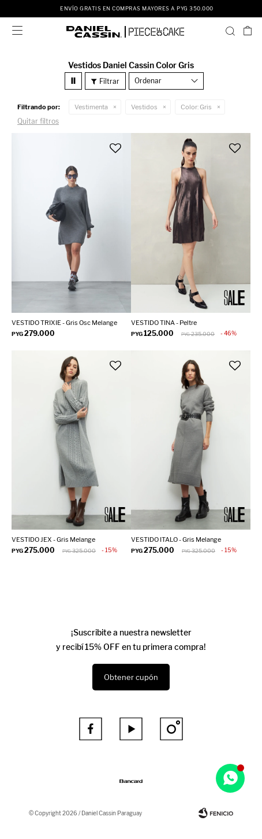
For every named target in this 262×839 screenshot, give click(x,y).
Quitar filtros (38, 121)
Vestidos (144, 107)
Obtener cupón (131, 677)
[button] (230, 30)
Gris (196, 107)
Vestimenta (91, 107)
